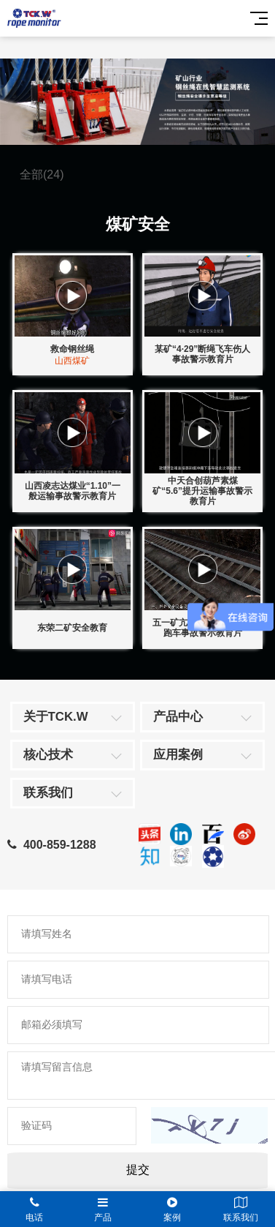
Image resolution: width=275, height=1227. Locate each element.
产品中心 (178, 717)
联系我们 (48, 793)
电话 (34, 1209)
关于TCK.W (55, 717)
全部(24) (41, 174)
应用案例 (178, 755)
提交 (138, 1169)
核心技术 (48, 755)
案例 (172, 1209)
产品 (103, 1209)
